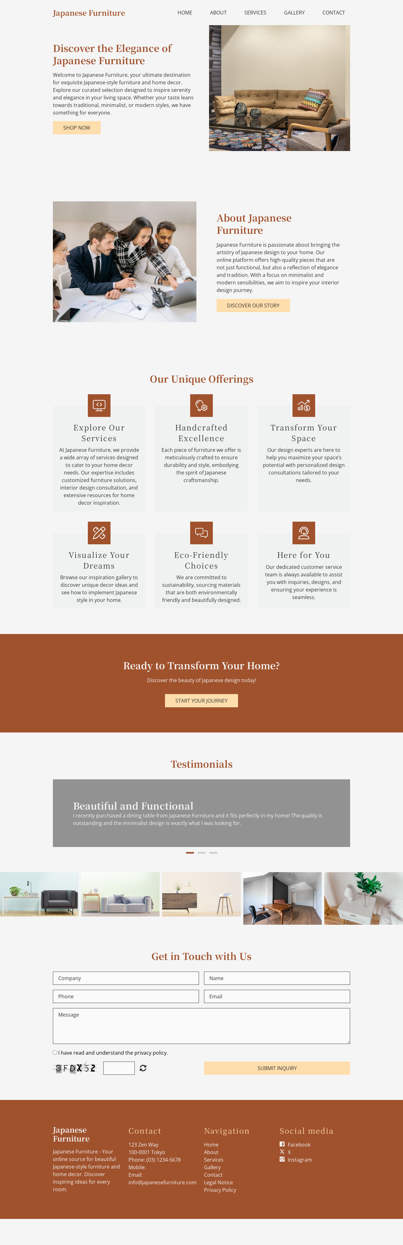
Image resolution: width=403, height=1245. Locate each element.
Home (185, 12)
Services (255, 12)
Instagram (300, 1159)
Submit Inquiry (277, 1068)
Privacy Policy (220, 1189)
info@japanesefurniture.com (162, 1182)
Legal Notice (218, 1182)
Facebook (299, 1144)
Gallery (294, 12)
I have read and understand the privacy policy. (113, 1052)
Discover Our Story (253, 305)
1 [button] (190, 853)
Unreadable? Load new (143, 1068)
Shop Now (76, 127)
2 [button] (202, 853)
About (218, 12)
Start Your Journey (201, 700)
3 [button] (213, 853)
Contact (333, 12)
